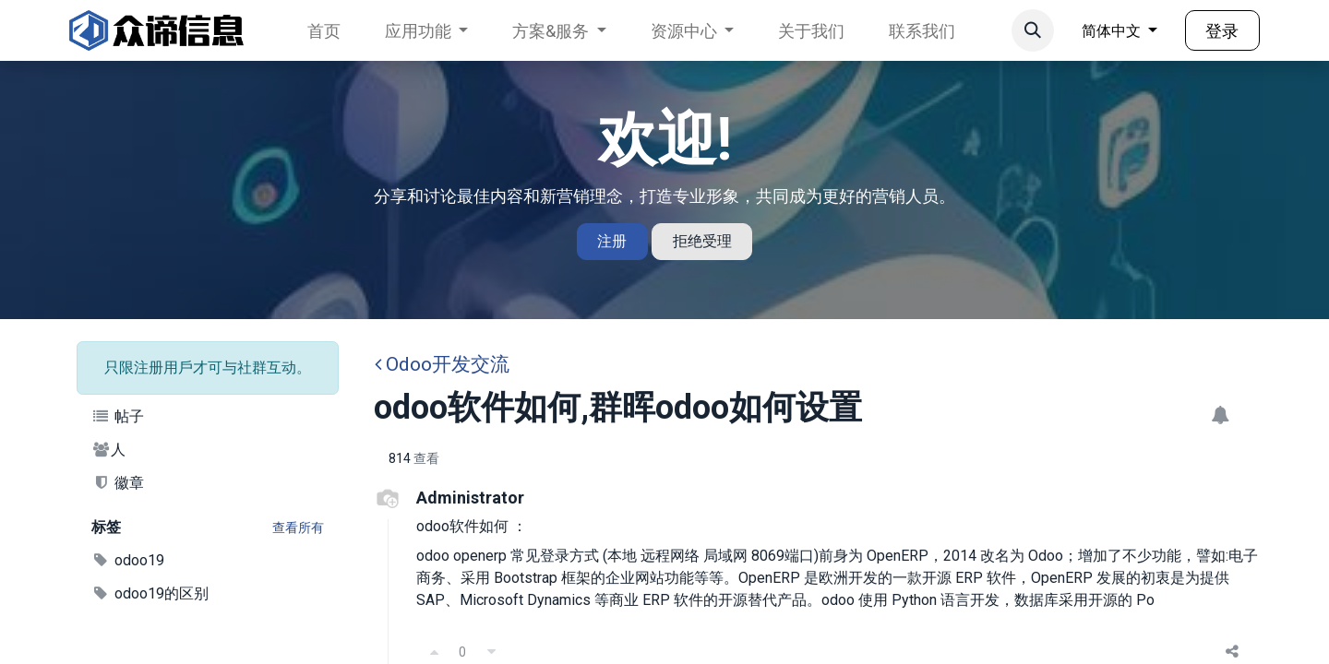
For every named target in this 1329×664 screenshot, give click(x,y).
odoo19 (127, 560)
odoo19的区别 (150, 593)
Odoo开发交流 (442, 364)
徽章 (117, 483)
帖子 (117, 416)
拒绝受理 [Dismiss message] (702, 241)
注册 (612, 241)
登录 (1222, 31)
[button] (1033, 30)
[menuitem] (324, 31)
